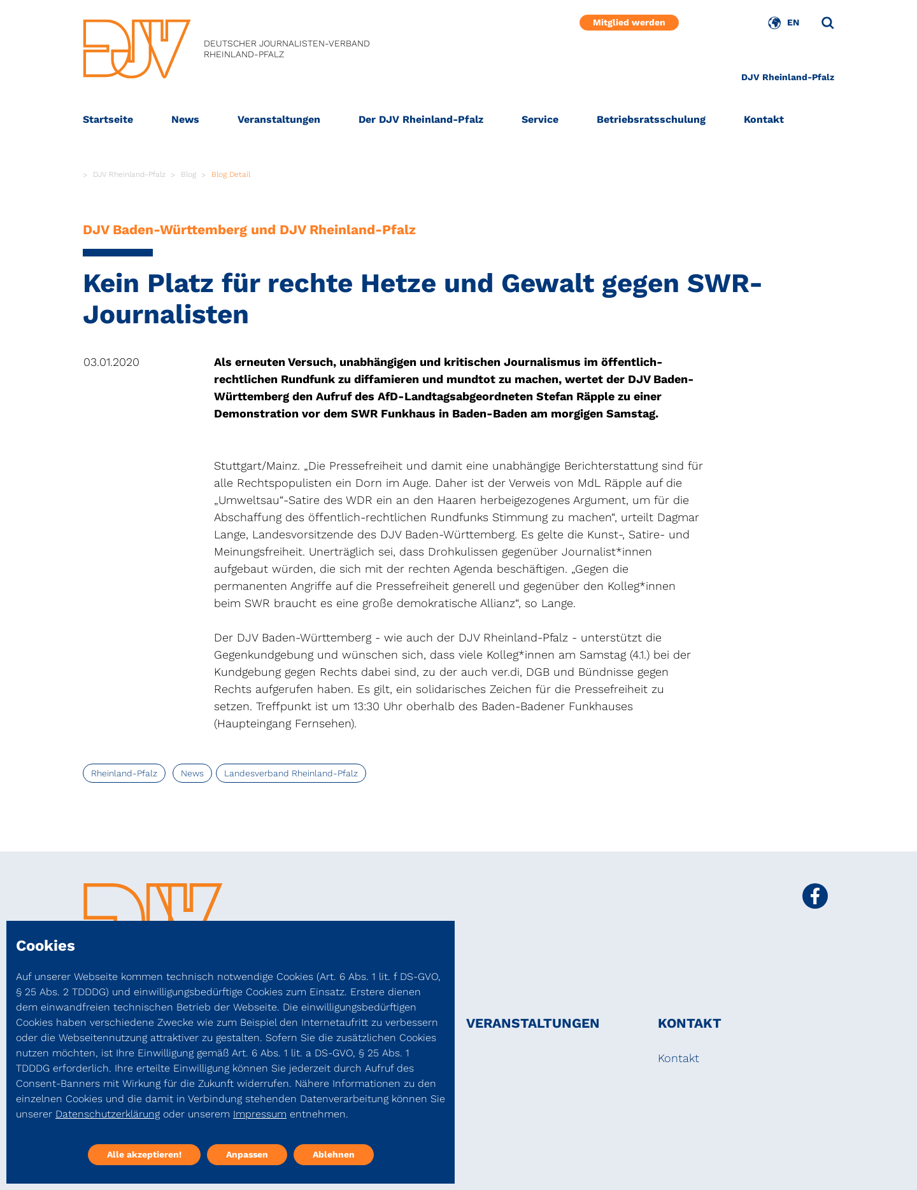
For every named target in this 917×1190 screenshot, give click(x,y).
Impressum (260, 1114)
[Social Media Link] (815, 896)
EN (793, 22)
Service (540, 119)
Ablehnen (334, 1154)
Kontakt (764, 119)
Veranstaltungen (279, 119)
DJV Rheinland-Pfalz (787, 77)
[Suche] (827, 23)
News (185, 119)
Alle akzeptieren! (144, 1154)
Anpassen (247, 1154)
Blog (188, 174)
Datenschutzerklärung (107, 1114)
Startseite (108, 119)
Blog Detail (230, 174)
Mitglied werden (629, 22)
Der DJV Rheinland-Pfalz (421, 119)
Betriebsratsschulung (651, 119)
